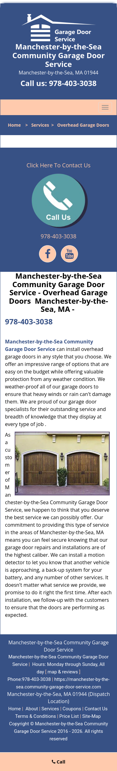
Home (14, 125)
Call (59, 761)
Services (40, 125)
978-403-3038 (73, 83)
